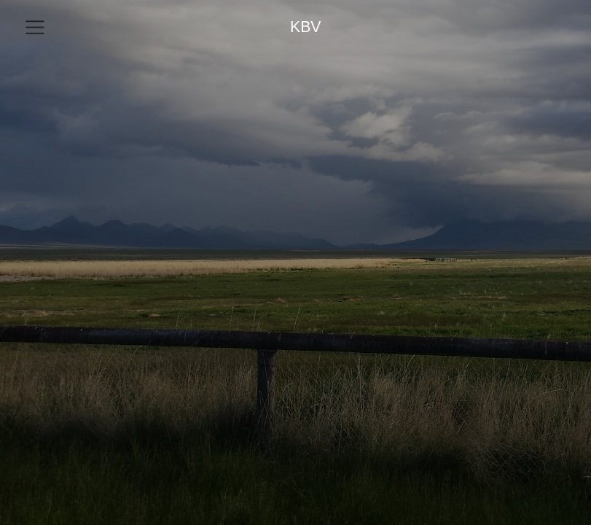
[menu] (35, 27)
